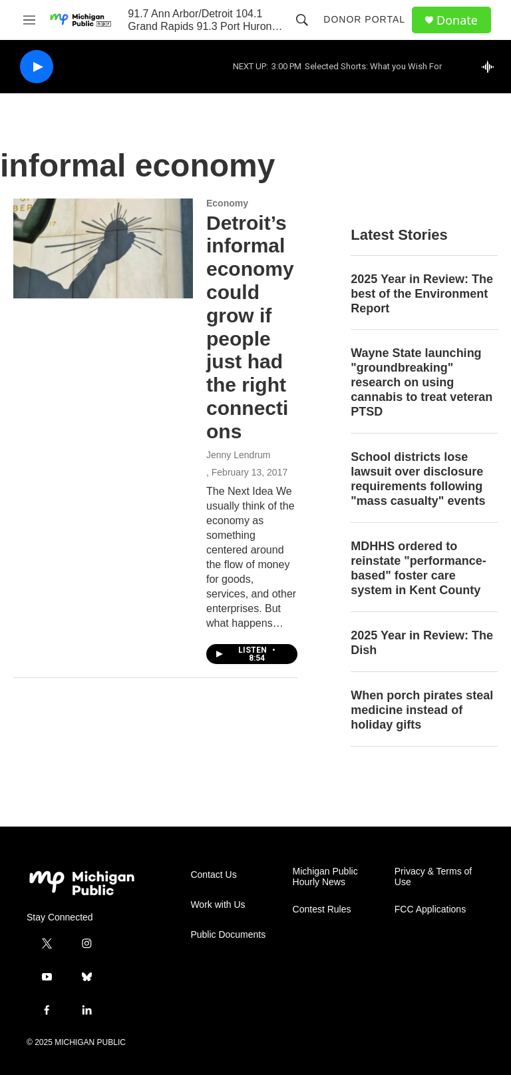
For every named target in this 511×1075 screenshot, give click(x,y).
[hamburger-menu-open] (29, 20)
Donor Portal (364, 19)
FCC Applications (430, 909)
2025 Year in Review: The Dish (422, 643)
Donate (457, 20)
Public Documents (227, 935)
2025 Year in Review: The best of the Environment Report (422, 293)
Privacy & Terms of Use (433, 877)
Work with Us (217, 905)
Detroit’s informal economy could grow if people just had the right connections (250, 327)
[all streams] (491, 66)
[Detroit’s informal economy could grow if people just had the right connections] (103, 248)
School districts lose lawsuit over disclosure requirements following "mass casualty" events (418, 479)
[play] (36, 67)
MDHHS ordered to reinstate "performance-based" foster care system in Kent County (418, 568)
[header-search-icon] (302, 20)
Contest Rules (322, 909)
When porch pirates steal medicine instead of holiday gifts (422, 710)
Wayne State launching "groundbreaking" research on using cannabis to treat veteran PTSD (421, 382)
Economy (227, 203)
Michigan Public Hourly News (325, 877)
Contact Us (213, 875)
